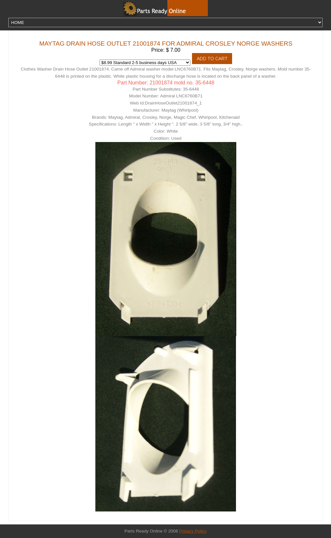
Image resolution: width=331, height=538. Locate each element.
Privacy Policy (193, 531)
